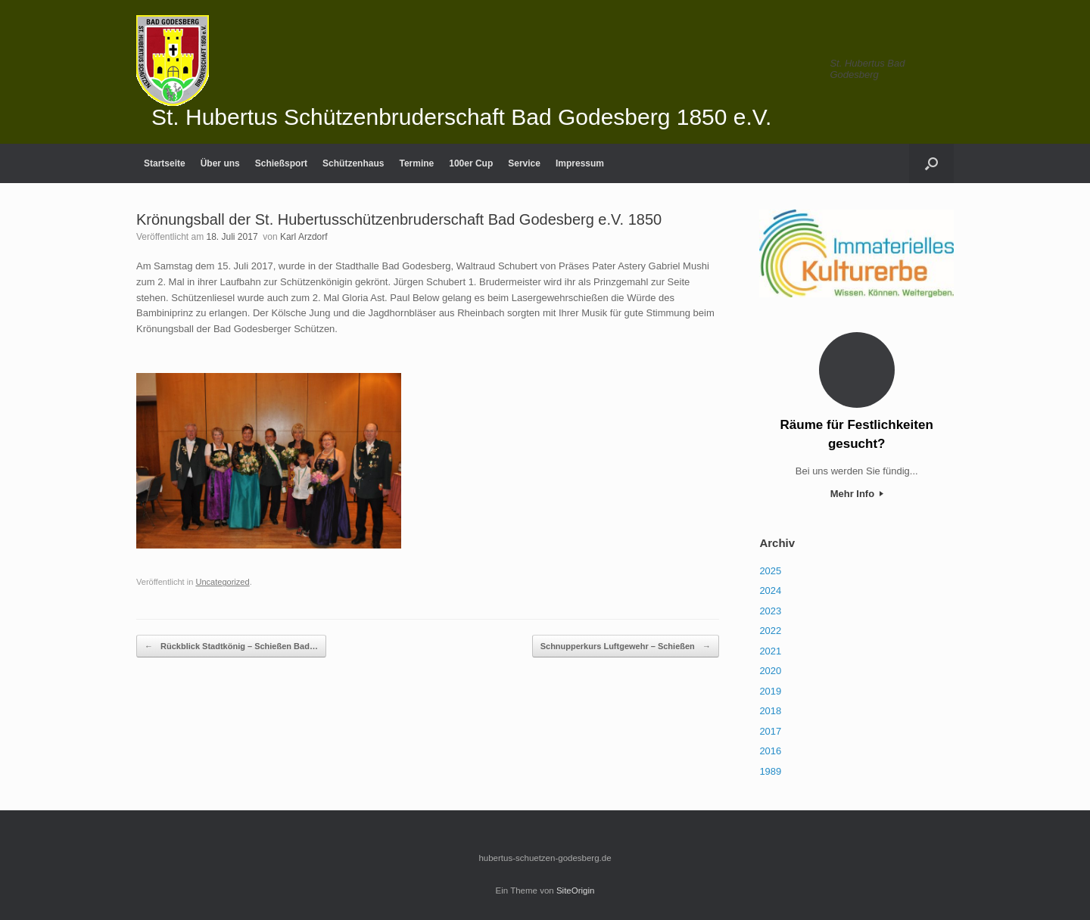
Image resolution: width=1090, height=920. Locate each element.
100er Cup (471, 163)
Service (524, 163)
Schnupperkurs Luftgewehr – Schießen (625, 646)
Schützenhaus (353, 163)
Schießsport (281, 163)
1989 (770, 771)
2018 (770, 710)
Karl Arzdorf (304, 237)
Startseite (164, 163)
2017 (770, 731)
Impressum (580, 163)
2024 (770, 590)
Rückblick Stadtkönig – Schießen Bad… (231, 646)
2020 (770, 670)
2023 (770, 611)
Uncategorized (222, 581)
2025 (770, 571)
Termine (416, 163)
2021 (770, 651)
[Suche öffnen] (931, 163)
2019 (770, 691)
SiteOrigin (575, 890)
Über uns (220, 163)
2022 (770, 630)
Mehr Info (856, 493)
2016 (770, 751)
